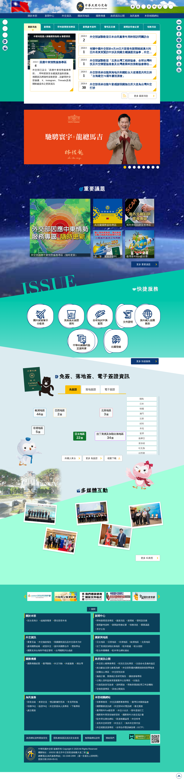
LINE (179, 40)
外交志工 (118, 732)
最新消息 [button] (5, 22)
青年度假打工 (137, 719)
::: (27, 19)
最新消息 (32, 27)
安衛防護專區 (103, 698)
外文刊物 (58, 672)
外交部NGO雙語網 (123, 715)
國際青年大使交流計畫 (133, 724)
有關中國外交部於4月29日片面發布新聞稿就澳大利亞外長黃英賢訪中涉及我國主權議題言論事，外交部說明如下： (121, 50)
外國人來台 (70, 467)
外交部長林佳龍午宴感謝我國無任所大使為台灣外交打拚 (121, 86)
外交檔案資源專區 (105, 736)
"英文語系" (143, 6)
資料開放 (120, 694)
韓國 (142, 418)
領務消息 (151, 27)
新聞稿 (47, 27)
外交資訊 (66, 15)
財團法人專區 (103, 681)
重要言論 (31, 651)
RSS (179, 70)
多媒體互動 (94, 499)
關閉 (93, 618)
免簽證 (71, 398)
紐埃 (142, 433)
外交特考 (136, 728)
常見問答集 (72, 711)
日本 (142, 413)
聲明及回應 (110, 27)
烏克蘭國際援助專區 (148, 167)
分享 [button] (165, 6)
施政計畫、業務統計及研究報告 (111, 685)
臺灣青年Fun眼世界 (106, 719)
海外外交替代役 (132, 732)
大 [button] (149, 6)
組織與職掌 (46, 629)
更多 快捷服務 (143, 370)
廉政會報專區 (135, 685)
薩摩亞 (142, 447)
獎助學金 (76, 655)
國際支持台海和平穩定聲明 (40, 659)
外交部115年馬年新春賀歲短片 (124, 167)
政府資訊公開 (118, 15)
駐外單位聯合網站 (105, 728)
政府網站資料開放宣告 (36, 747)
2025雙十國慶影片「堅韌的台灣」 (134, 167)
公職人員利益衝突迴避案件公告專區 (113, 689)
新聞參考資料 (89, 27)
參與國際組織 (33, 655)
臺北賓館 (138, 715)
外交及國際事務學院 (119, 711)
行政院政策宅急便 (105, 694)
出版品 (136, 689)
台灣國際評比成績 (64, 659)
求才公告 (101, 638)
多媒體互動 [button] (5, 48)
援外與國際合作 (61, 655)
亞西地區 (60, 422)
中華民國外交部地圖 (87, 762)
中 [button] (154, 6)
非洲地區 (38, 439)
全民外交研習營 (104, 732)
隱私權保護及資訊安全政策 (66, 747)
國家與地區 (83, 15)
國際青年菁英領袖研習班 (108, 724)
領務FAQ (31, 715)
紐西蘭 (142, 462)
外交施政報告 (45, 651)
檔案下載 (111, 467)
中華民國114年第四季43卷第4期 (129, 167)
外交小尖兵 (123, 719)
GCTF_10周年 (139, 167)
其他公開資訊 (118, 698)
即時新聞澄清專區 (66, 27)
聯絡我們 (110, 747)
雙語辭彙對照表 (57, 711)
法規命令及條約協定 (145, 672)
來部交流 (43, 711)
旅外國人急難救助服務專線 (179, 22)
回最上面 (179, 776)
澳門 (142, 423)
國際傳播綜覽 (33, 672)
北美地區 (106, 422)
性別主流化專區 (125, 672)
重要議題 (94, 188)
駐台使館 (138, 655)
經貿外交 (47, 655)
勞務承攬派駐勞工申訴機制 (140, 694)
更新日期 (42, 768)
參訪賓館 (31, 719)
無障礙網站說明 (92, 747)
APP (179, 58)
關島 (142, 408)
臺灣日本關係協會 (140, 711)
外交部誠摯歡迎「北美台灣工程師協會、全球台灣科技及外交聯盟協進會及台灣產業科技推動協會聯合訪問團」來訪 (121, 62)
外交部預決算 (118, 681)
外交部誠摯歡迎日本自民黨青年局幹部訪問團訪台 (119, 38)
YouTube (179, 64)
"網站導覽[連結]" (138, 6)
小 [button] (160, 6)
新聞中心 (49, 15)
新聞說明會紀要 (131, 27)
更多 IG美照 (147, 567)
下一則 (159, 605)
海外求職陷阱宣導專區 (143, 167)
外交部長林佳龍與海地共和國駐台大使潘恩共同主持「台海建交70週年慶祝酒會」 (121, 74)
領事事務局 (102, 711)
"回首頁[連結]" (132, 6)
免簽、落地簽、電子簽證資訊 (94, 385)
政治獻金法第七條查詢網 (108, 677)
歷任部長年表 (60, 629)
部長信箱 (179, 28)
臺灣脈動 (47, 672)
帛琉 (142, 438)
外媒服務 (69, 672)
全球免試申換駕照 (153, 167)
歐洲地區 (40, 422)
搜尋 (171, 6)
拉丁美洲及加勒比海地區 (110, 445)
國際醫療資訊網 (104, 715)
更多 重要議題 (143, 267)
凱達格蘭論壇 (122, 728)
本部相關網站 (152, 15)
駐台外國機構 (103, 659)
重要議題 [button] (5, 28)
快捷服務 (148, 291)
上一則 (25, 605)
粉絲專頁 (179, 34)
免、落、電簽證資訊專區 (157, 167)
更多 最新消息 (141, 96)
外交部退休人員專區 (59, 715)
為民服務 (134, 15)
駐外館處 (127, 655)
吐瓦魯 (142, 457)
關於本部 (32, 15)
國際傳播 (100, 15)
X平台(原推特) (179, 52)
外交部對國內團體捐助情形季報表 (138, 677)
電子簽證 (111, 398)
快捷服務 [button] (5, 35)
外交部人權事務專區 (106, 672)
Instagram (179, 46)
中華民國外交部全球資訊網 (92, 6)
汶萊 (142, 428)
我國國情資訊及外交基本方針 (68, 651)
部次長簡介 (32, 629)
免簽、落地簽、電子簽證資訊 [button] (5, 41)
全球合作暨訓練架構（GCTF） (130, 736)
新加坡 (142, 452)
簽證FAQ (42, 715)
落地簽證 (90, 398)
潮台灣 (80, 672)
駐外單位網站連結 (120, 659)
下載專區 (75, 715)
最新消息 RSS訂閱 (124, 96)
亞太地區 (80, 445)
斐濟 (142, 443)
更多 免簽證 (92, 467)
